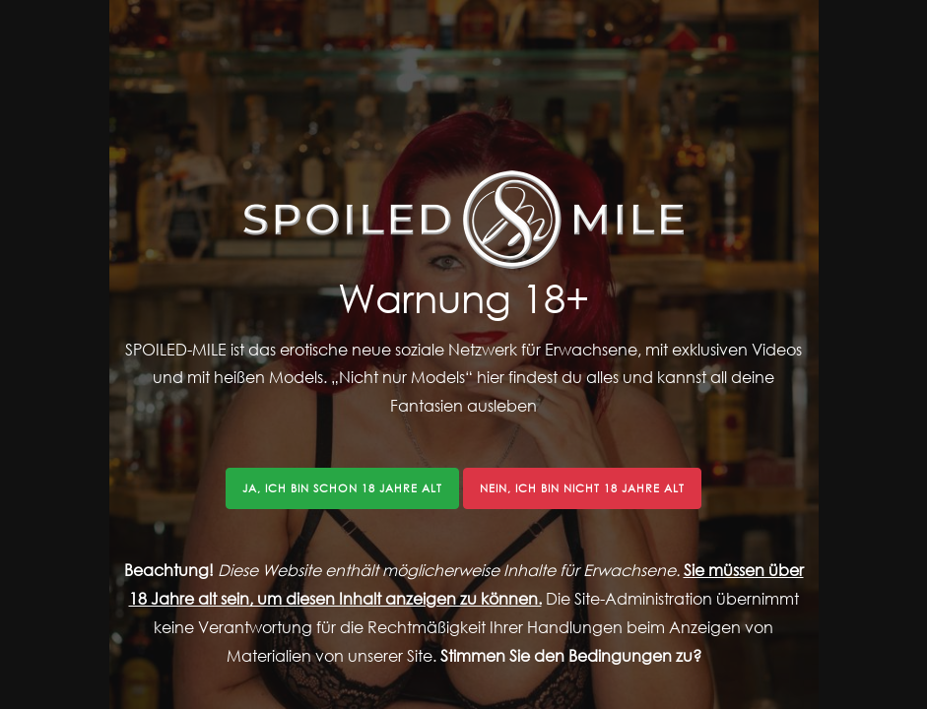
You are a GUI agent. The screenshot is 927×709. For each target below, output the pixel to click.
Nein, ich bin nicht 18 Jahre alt (582, 488)
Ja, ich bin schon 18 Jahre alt (342, 488)
